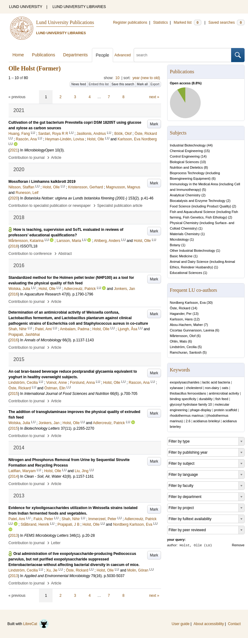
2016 (14, 294)
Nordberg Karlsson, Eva (188, 302)
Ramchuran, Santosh (186, 352)
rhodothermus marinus (187, 415)
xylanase (176, 388)
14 (203, 156)
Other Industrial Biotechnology (192, 250)
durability (206, 399)
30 (209, 302)
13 (195, 313)
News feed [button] (78, 84)
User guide (181, 624)
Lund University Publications (65, 22)
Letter (56, 543)
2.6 (188, 421)
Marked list (187, 22)
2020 (14, 198)
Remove (238, 545)
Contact (234, 624)
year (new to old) (146, 78)
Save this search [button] (123, 84)
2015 (14, 393)
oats (225, 388)
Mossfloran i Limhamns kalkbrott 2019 (42, 181)
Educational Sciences (186, 273)
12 (197, 319)
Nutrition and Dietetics (186, 167)
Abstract (65, 253)
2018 (14, 246)
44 (209, 145)
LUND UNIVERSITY (25, 7)
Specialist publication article (119, 205)
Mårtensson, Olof (183, 336)
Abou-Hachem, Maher (186, 325)
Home (18, 54)
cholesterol (194, 388)
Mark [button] (154, 124)
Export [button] (155, 84)
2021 (14, 150)
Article (56, 157)
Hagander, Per (181, 313)
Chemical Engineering (186, 151)
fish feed (221, 399)
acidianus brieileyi (206, 421)
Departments (75, 54)
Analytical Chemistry (185, 195)
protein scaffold (225, 410)
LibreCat (36, 624)
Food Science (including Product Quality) (200, 206)
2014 (14, 476)
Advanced (122, 55)
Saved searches (226, 22)
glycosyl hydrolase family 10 (191, 404)
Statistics (160, 22)
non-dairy (212, 388)
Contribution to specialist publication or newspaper (50, 205)
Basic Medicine (181, 256)
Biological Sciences (184, 162)
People (102, 55)
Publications (43, 54)
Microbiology (179, 239)
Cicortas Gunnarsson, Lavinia (192, 330)
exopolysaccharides (185, 382)
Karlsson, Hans (181, 319)
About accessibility (209, 624)
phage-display (200, 410)
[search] (182, 55)
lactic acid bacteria (216, 382)
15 (207, 151)
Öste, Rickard (180, 308)
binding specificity (183, 399)
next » (154, 97)
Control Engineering (185, 156)
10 (117, 78)
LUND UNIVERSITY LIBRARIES (79, 7)
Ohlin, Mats (178, 341)
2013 (14, 535)
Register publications (130, 22)
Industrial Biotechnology (188, 145)
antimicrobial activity (224, 393)
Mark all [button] (142, 84)
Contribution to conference (30, 253)
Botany (175, 245)
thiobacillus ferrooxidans (188, 393)
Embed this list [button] (99, 84)
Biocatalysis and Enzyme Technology (198, 201)
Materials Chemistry (185, 234)
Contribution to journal (27, 157)
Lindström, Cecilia (183, 347)
